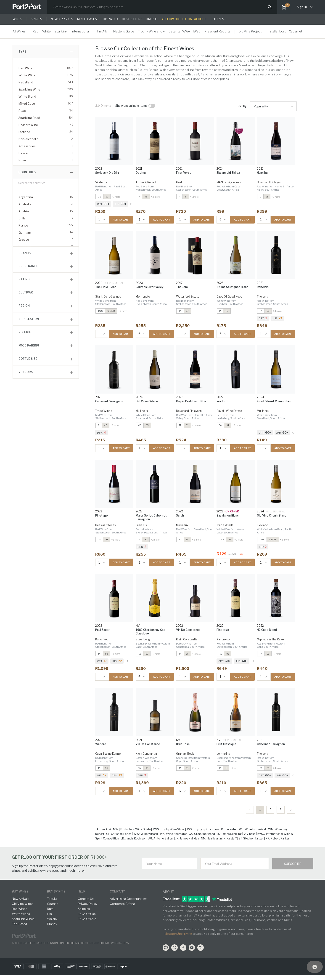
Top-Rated (19, 924)
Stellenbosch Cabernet (286, 31)
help (81, 891)
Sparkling (61, 31)
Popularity (261, 106)
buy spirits (56, 891)
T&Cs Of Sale (87, 919)
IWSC (197, 31)
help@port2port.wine (177, 933)
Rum (50, 909)
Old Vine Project (250, 31)
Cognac (52, 904)
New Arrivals (20, 898)
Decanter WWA (179, 31)
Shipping (84, 909)
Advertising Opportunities (128, 898)
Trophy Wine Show (151, 31)
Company (117, 891)
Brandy (52, 924)
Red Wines (19, 909)
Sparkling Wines (23, 919)
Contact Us (86, 898)
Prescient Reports (217, 31)
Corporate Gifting (122, 904)
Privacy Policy (87, 904)
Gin (49, 914)
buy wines (20, 891)
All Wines (19, 31)
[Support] (315, 967)
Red (35, 31)
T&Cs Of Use (87, 914)
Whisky (52, 919)
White (46, 31)
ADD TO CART (121, 219)
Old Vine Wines (22, 904)
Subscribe (292, 864)
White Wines (21, 914)
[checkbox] (151, 106)
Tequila (52, 898)
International (80, 31)
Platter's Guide (123, 31)
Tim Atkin (103, 31)
